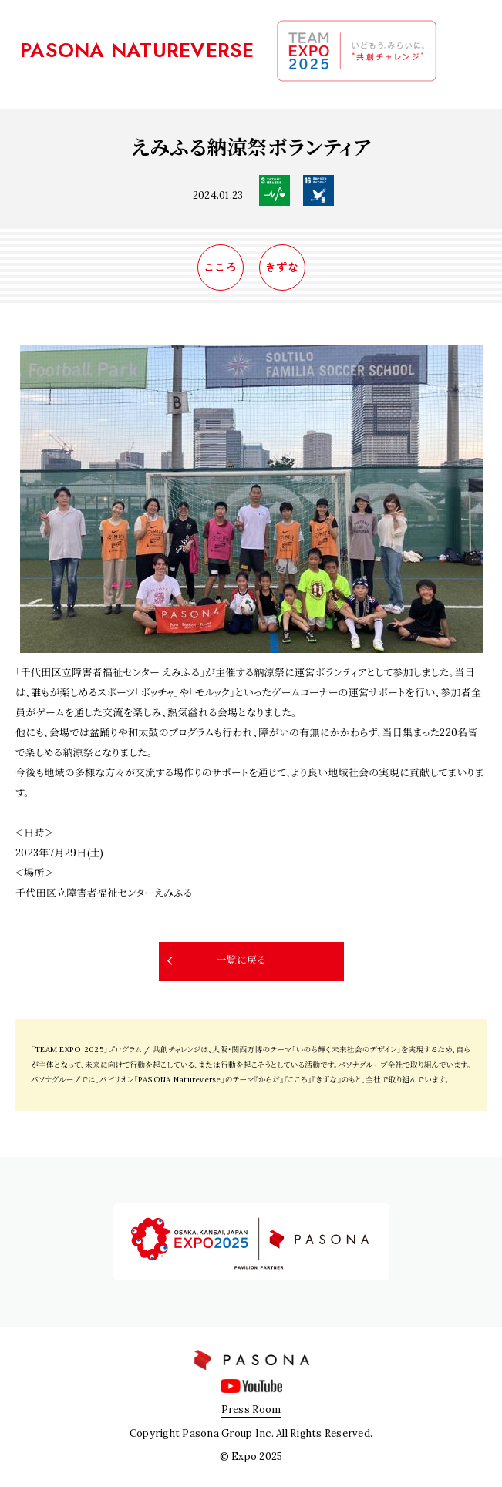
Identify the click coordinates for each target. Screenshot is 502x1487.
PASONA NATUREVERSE (137, 50)
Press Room (251, 1409)
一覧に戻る (240, 960)
